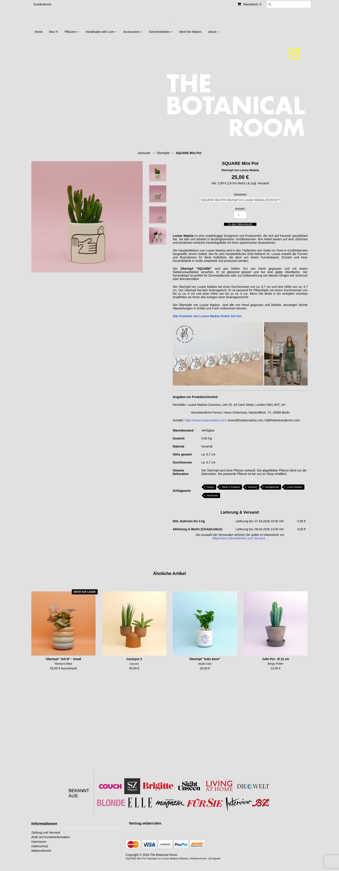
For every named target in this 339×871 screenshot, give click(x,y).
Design (210, 487)
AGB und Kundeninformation (50, 837)
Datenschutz (39, 846)
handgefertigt (272, 487)
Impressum (38, 841)
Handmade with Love (101, 31)
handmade (212, 495)
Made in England (231, 487)
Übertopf (252, 487)
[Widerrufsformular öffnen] (145, 823)
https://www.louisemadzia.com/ (205, 420)
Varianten (240, 194)
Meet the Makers (190, 31)
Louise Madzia (294, 487)
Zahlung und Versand (45, 832)
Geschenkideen (161, 31)
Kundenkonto (42, 4)
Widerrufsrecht (41, 850)
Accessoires (132, 31)
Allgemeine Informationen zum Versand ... (240, 538)
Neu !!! (53, 31)
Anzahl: (240, 208)
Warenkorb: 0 (249, 4)
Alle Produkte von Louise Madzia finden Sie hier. (207, 316)
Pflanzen (72, 31)
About (213, 31)
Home (39, 31)
